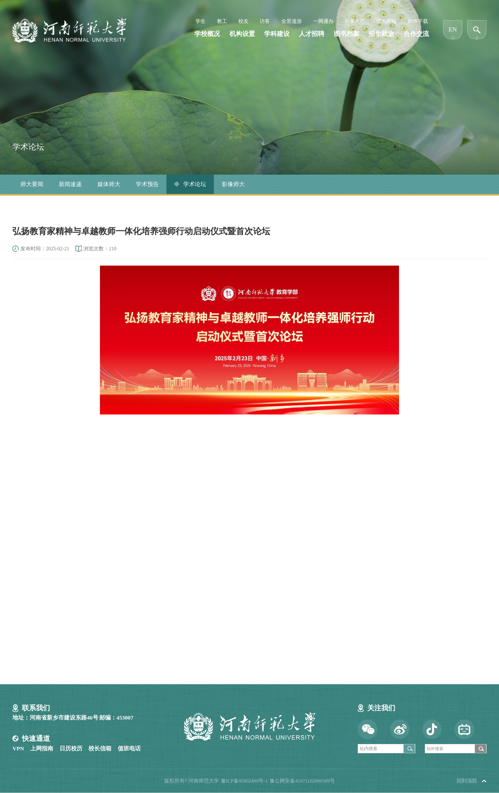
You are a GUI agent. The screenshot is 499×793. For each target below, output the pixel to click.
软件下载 (418, 21)
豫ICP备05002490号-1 (244, 780)
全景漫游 (291, 21)
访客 (265, 21)
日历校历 (71, 748)
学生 (200, 21)
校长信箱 (99, 748)
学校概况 (207, 34)
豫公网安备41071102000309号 (302, 780)
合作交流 (416, 34)
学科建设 (277, 34)
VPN (18, 748)
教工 (222, 21)
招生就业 (381, 34)
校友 (243, 21)
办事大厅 (355, 21)
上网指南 (41, 748)
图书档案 (346, 34)
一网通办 (323, 21)
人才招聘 (311, 34)
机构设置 (242, 34)
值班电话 (129, 748)
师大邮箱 (386, 21)
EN (453, 30)
